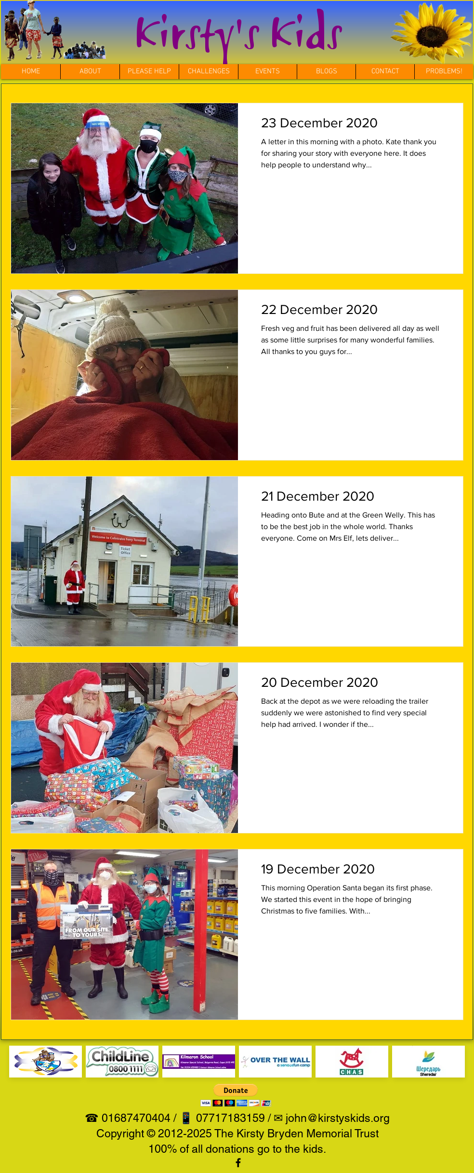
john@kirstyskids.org (338, 1118)
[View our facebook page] (238, 1163)
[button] (208, 71)
